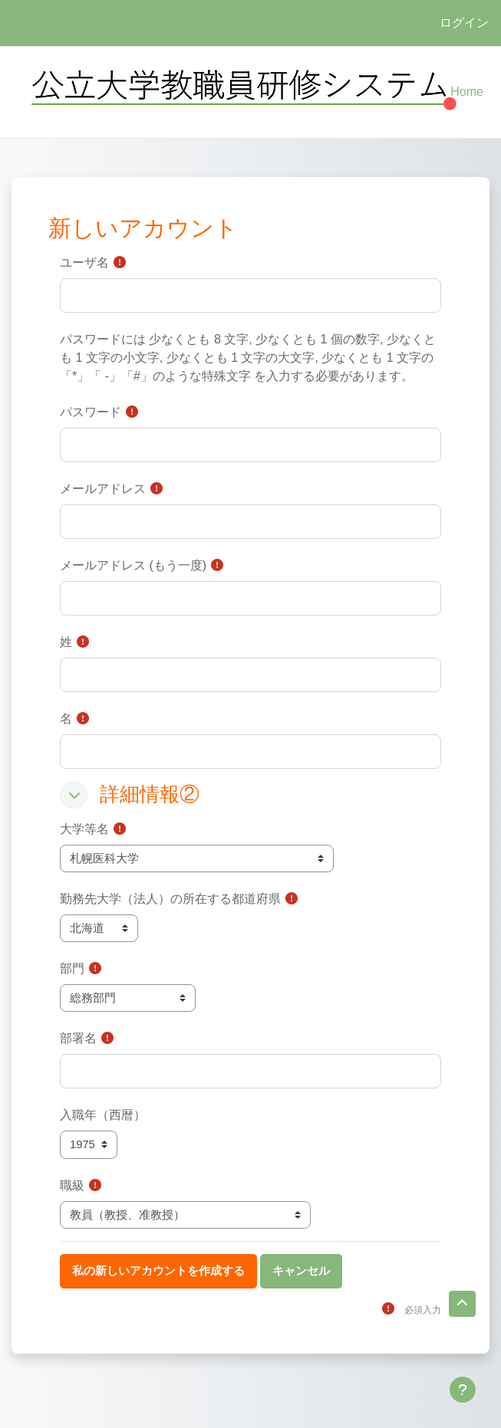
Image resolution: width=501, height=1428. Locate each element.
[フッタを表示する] (462, 1389)
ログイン (464, 22)
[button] (73, 795)
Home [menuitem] (466, 91)
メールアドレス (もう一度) (133, 565)
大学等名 (84, 828)
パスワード (90, 412)
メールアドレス (103, 488)
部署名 (78, 1038)
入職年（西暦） (103, 1114)
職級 (72, 1185)
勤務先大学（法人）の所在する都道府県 (170, 898)
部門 (72, 968)
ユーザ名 (84, 262)
